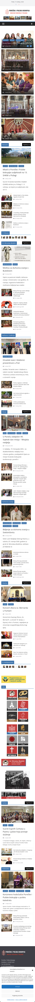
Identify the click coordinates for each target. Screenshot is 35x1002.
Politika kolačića (11, 999)
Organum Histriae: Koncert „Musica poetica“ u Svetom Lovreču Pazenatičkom (20, 635)
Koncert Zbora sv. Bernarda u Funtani (16, 610)
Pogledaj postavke (17, 995)
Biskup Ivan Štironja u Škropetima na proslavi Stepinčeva (16, 135)
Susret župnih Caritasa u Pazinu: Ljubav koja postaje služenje (17, 833)
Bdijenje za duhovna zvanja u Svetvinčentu (20, 204)
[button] (32, 970)
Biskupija (5, 891)
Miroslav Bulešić (7, 266)
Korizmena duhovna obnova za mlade (21, 553)
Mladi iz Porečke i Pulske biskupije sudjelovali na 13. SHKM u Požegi (14, 172)
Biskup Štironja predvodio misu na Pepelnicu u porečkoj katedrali (16, 112)
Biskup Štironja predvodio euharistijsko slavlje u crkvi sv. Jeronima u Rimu (21, 917)
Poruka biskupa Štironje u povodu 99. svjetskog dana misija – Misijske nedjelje (20, 469)
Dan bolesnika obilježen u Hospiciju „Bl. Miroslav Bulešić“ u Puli (22, 851)
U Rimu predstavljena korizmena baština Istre (19, 405)
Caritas (5, 828)
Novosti (19, 40)
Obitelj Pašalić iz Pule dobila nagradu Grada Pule (20, 196)
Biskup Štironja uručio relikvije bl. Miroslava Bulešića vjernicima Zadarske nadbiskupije (21, 295)
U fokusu (21, 166)
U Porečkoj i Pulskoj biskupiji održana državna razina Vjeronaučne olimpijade (20, 214)
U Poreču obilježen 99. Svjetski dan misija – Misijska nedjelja (15, 442)
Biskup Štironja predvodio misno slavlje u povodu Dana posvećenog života (20, 563)
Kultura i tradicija (7, 359)
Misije (4, 435)
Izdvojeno (12, 40)
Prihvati (17, 986)
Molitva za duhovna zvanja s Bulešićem (20, 223)
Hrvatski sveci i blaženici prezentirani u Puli (13, 363)
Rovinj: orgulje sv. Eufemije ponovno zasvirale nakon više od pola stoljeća (20, 387)
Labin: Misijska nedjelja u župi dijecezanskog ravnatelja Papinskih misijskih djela (21, 493)
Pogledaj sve (26, 144)
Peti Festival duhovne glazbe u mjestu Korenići (21, 396)
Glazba (5, 605)
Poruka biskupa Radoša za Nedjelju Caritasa (22, 859)
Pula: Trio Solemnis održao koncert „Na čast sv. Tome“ (20, 653)
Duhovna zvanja (7, 523)
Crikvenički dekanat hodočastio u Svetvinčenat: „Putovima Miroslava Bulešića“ (21, 315)
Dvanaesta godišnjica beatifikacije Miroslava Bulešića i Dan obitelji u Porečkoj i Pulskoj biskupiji (21, 327)
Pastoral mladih (13, 166)
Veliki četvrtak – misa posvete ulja (12, 66)
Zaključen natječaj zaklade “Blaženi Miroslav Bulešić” (20, 306)
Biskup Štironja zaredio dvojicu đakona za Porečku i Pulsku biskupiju (21, 573)
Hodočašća (12, 891)
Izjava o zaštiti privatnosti (21, 999)
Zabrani (17, 991)
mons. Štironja (11, 435)
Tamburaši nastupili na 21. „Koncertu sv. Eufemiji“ (20, 645)
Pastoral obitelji (27, 40)
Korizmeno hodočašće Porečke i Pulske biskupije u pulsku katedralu (17, 898)
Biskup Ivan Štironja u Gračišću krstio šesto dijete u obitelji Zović (17, 88)
